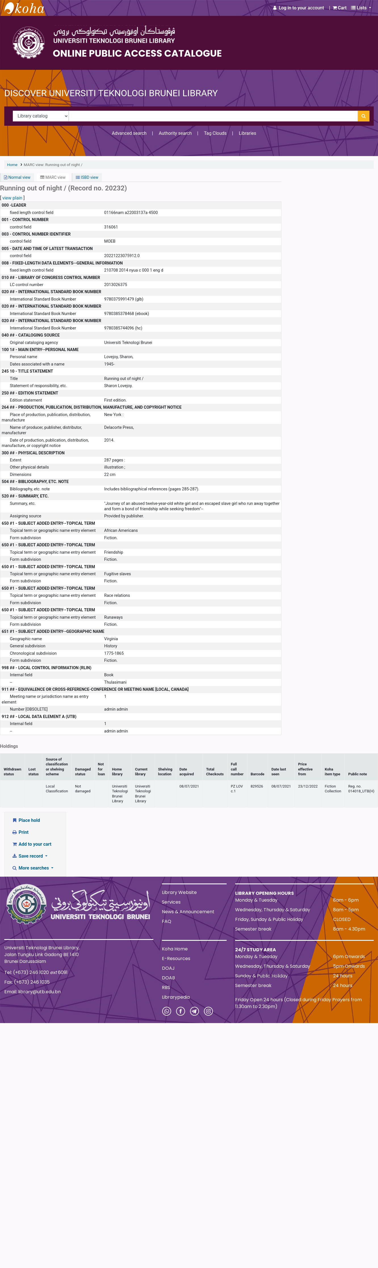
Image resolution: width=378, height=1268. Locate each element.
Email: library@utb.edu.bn (32, 991)
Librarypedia (176, 997)
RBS (166, 987)
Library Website (179, 892)
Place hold (26, 820)
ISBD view (87, 177)
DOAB (168, 978)
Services (171, 902)
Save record (28, 856)
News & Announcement (188, 911)
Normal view (17, 177)
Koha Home (175, 949)
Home (12, 164)
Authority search (175, 133)
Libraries (247, 133)
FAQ (166, 921)
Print (20, 832)
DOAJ (168, 968)
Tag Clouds (215, 133)
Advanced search (129, 133)
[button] (339, 8)
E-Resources (176, 958)
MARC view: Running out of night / (53, 164)
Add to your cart (31, 844)
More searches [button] (31, 868)
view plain (12, 198)
